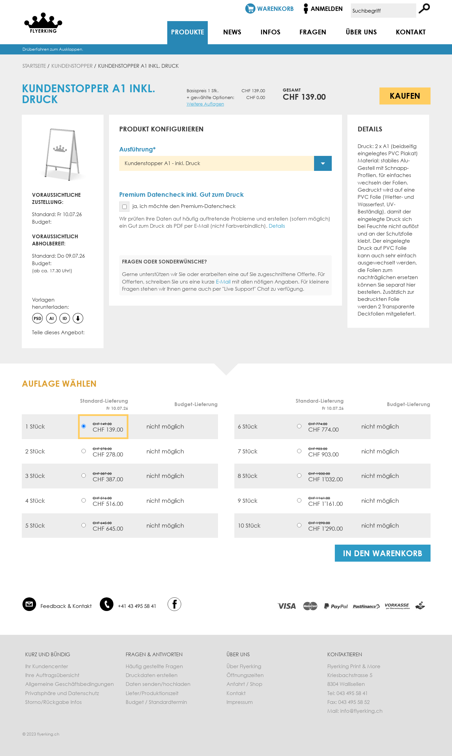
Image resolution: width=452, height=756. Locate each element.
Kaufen (405, 95)
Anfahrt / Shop (244, 684)
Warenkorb (275, 8)
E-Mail (223, 281)
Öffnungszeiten (245, 675)
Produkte (187, 32)
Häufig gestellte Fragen (154, 666)
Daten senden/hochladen (158, 684)
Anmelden (327, 8)
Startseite (34, 66)
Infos (270, 32)
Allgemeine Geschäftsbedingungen (69, 684)
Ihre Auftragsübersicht (52, 675)
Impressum (240, 702)
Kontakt (410, 32)
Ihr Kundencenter (46, 666)
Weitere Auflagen (205, 104)
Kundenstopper (72, 66)
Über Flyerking (244, 666)
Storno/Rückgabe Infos (53, 702)
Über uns (361, 32)
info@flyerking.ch (361, 711)
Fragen (312, 32)
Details (277, 226)
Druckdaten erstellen (151, 675)
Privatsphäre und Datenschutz (62, 693)
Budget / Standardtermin (156, 702)
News (232, 32)
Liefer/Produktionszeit (152, 693)
